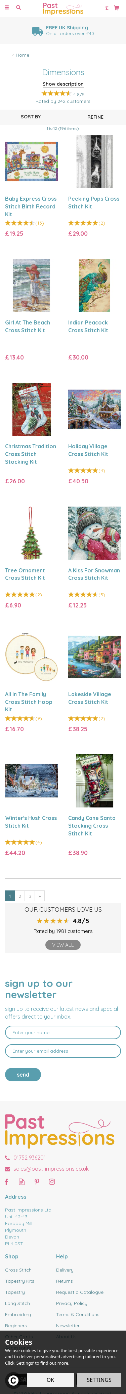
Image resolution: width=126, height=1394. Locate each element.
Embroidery (18, 1314)
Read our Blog (21, 1181)
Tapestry (15, 1292)
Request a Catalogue (79, 1292)
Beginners (16, 1325)
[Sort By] (30, 116)
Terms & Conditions (77, 1314)
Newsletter (68, 1325)
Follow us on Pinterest (37, 1181)
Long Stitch (17, 1303)
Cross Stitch (18, 1270)
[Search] (18, 8)
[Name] (63, 1032)
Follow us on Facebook (6, 1181)
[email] (63, 1051)
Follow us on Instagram (52, 1181)
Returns (64, 1281)
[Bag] (116, 7)
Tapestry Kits (19, 1281)
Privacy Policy (71, 1303)
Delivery (65, 1270)
